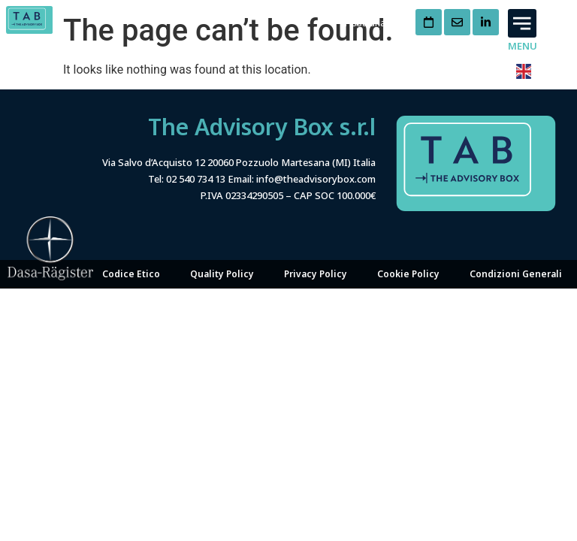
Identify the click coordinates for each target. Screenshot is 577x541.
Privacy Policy (315, 243)
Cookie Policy (408, 243)
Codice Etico (131, 243)
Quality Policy (222, 243)
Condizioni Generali (516, 243)
